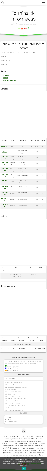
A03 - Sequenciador (10, 389)
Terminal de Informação (23, 15)
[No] (45, 464)
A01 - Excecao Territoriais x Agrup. (15, 385)
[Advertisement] (23, 114)
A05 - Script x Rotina (10, 394)
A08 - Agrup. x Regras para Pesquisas (15, 398)
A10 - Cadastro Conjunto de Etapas (15, 405)
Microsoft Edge (11, 368)
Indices (5, 77)
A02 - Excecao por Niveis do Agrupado (16, 387)
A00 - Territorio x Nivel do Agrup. (14, 382)
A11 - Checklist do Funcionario (14, 408)
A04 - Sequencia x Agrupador (13, 391)
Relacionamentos (9, 80)
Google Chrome (12, 366)
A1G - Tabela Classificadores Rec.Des (15, 410)
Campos (6, 75)
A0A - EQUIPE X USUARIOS (13, 403)
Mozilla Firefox (11, 370)
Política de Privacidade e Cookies (31, 463)
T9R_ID (4, 152)
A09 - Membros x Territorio (13, 401)
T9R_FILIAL (4, 147)
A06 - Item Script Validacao (12, 396)
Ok (24, 468)
